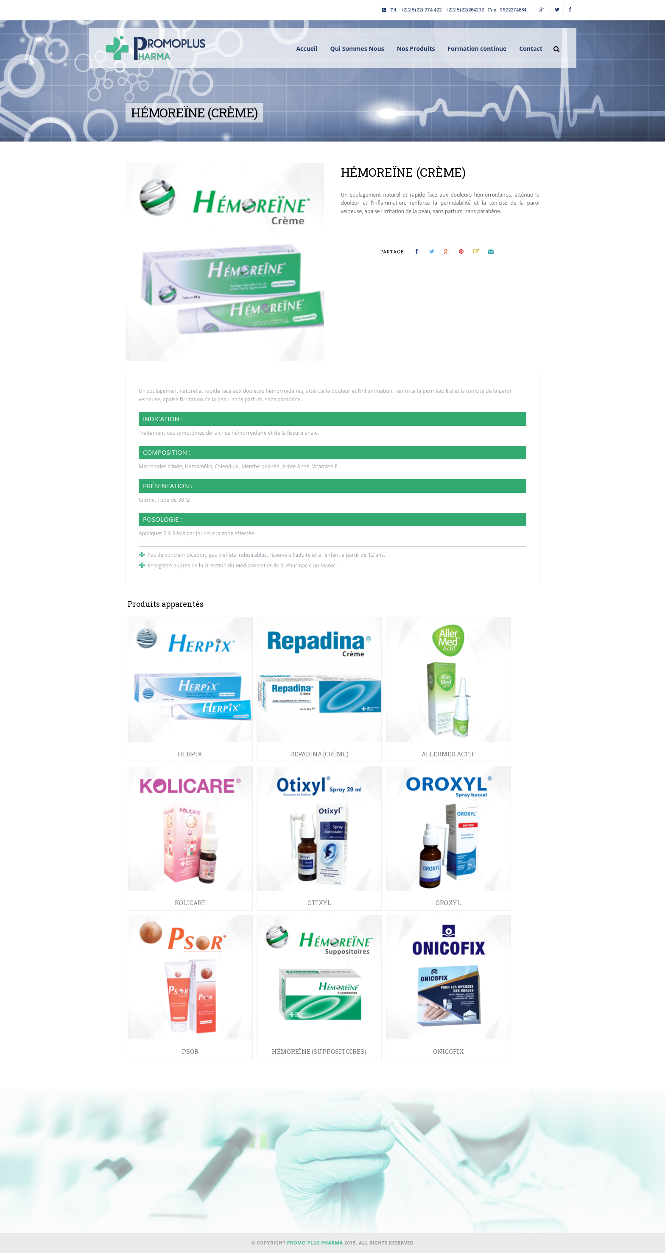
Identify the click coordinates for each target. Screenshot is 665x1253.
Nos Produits (416, 48)
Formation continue (477, 48)
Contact (530, 48)
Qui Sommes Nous (357, 48)
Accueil (306, 48)
